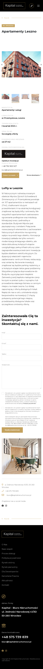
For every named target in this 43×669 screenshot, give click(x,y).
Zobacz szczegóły (10, 175)
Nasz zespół (7, 549)
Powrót (5, 519)
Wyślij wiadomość (12, 430)
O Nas (4, 544)
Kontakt (5, 585)
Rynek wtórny (8, 563)
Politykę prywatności (29, 403)
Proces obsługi (8, 553)
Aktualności (7, 580)
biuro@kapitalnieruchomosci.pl (19, 495)
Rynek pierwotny (10, 567)
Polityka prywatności (11, 558)
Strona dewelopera (34, 175)
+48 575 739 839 (12, 491)
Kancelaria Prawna (10, 576)
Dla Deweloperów (10, 572)
